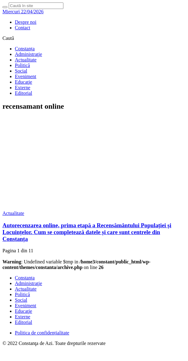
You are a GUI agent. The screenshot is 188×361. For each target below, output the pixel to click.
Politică (22, 65)
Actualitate (25, 59)
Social (21, 70)
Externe (22, 87)
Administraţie (28, 54)
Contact (22, 27)
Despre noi (25, 22)
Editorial (23, 93)
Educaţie (23, 82)
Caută (8, 38)
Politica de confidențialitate (42, 332)
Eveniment (25, 76)
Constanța (25, 48)
